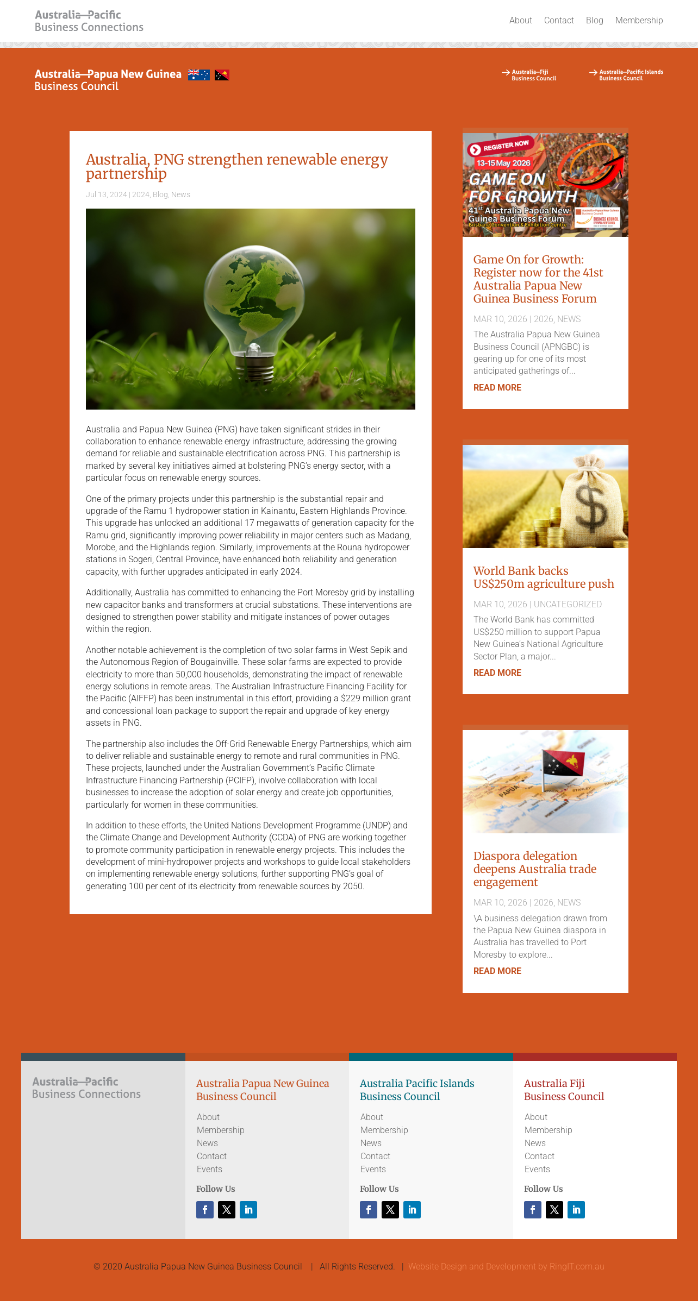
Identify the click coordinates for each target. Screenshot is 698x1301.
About (520, 20)
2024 (140, 194)
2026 (543, 319)
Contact (559, 20)
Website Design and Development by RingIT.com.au (506, 1266)
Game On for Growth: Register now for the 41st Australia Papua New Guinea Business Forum (538, 279)
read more (497, 387)
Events (209, 1169)
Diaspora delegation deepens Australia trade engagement (534, 869)
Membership (639, 20)
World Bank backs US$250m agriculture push (543, 577)
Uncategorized (568, 604)
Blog (594, 20)
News (180, 194)
